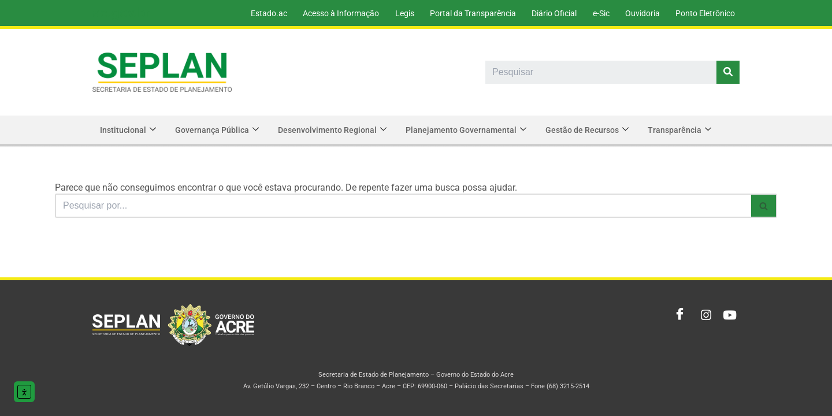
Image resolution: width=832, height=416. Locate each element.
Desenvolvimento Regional (337, 130)
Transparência (689, 130)
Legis (396, 13)
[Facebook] (677, 315)
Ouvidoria (640, 13)
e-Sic (597, 13)
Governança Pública (220, 130)
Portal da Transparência (466, 13)
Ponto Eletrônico (704, 13)
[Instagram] (702, 315)
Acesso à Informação (331, 13)
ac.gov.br (121, 13)
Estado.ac (257, 13)
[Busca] (403, 206)
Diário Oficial (548, 13)
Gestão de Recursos (595, 130)
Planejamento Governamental (472, 130)
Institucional (129, 130)
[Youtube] (728, 315)
